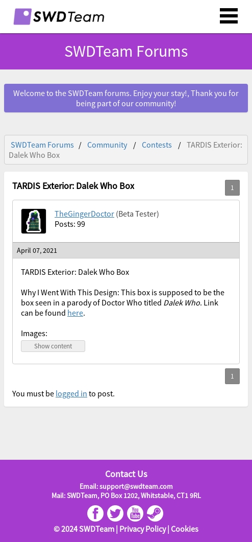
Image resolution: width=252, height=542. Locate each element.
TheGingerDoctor (84, 213)
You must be (34, 393)
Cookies (184, 529)
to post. (101, 393)
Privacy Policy (142, 529)
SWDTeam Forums (126, 51)
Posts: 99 (70, 224)
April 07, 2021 (37, 250)
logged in (71, 393)
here (75, 313)
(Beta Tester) (137, 213)
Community (107, 144)
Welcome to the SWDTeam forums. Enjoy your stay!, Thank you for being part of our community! (126, 98)
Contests (157, 144)
